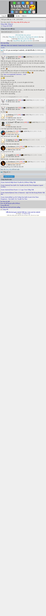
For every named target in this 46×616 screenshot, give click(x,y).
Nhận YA (24, 16)
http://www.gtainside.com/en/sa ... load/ (15, 74)
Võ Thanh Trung (26, 213)
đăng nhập (9, 169)
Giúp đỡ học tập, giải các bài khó (22, 40)
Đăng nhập (4, 24)
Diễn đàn (3, 45)
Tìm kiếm (3, 47)
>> (4, 53)
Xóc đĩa (17, 16)
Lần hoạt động (4, 43)
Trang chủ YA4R (7, 26)
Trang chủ (4, 16)
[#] (22, 57)
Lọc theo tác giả (5, 201)
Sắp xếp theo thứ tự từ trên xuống (10, 207)
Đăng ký (10, 24)
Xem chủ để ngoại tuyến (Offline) (10, 203)
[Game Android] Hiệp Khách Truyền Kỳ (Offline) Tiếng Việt (18, 182)
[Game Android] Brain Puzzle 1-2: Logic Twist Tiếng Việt (17, 189)
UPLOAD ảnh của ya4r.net (23, 35)
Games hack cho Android (25, 45)
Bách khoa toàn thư (23, 39)
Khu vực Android (12, 45)
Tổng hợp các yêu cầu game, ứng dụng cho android (23, 37)
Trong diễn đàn (4, 205)
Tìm (22, 32)
